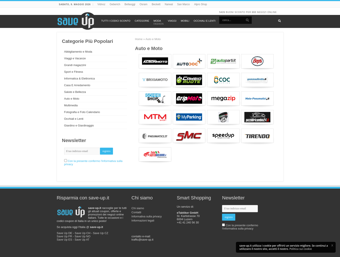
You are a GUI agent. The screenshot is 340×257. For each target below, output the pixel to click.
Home (139, 39)
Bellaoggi (129, 4)
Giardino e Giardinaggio (79, 125)
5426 (222, 12)
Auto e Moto (71, 98)
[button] (332, 245)
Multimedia (71, 105)
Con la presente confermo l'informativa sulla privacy (240, 227)
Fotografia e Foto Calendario (82, 112)
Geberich (115, 4)
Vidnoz (101, 4)
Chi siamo (137, 208)
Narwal (169, 4)
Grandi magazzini (75, 65)
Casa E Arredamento (77, 85)
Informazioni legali (142, 220)
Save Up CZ (100, 233)
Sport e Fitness (73, 71)
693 (254, 12)
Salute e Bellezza (75, 92)
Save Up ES (64, 239)
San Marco (183, 4)
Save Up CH (82, 233)
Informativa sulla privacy (146, 216)
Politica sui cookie (300, 249)
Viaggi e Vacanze (75, 58)
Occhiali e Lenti (73, 118)
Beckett (156, 4)
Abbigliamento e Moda (78, 51)
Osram (143, 4)
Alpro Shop (200, 4)
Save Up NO (82, 236)
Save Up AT (82, 239)
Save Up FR (64, 236)
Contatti (136, 212)
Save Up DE (64, 233)
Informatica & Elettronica (79, 78)
